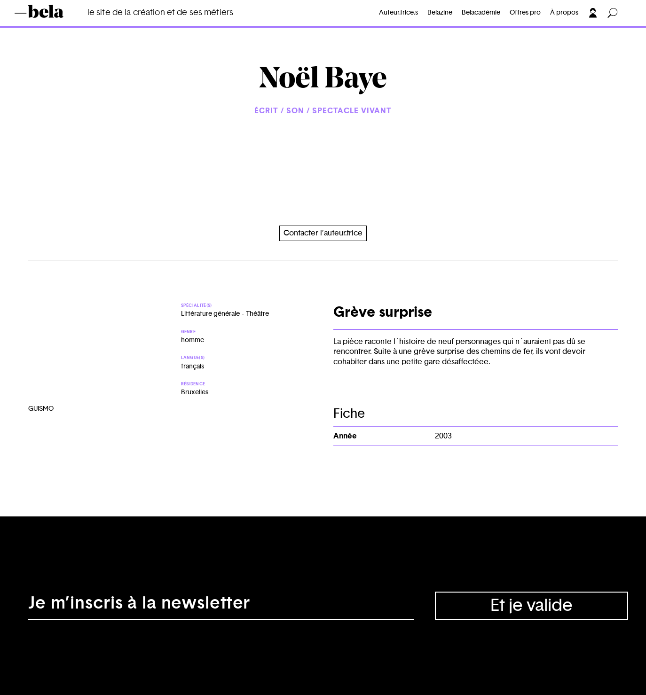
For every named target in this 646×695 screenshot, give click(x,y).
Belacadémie (481, 12)
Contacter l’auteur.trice (323, 233)
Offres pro (525, 12)
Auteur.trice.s (398, 12)
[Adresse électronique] (221, 606)
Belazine (439, 12)
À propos (564, 12)
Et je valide (531, 605)
